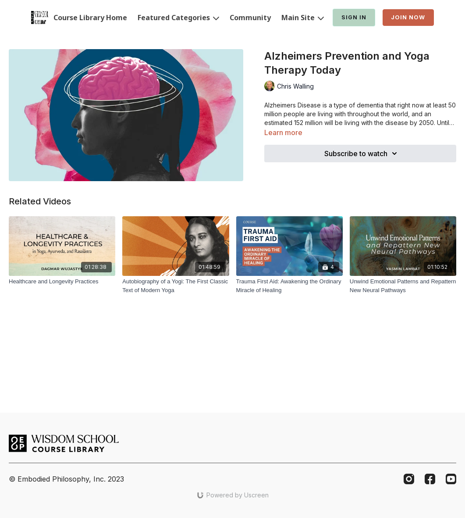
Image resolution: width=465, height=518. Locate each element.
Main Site (302, 17)
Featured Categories (178, 17)
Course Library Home (90, 17)
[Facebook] (430, 479)
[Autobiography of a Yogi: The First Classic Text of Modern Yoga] (175, 285)
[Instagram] (409, 479)
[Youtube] (451, 479)
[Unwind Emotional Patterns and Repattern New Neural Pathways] (403, 285)
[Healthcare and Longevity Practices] (62, 281)
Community (250, 17)
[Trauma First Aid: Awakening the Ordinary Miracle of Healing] (289, 285)
